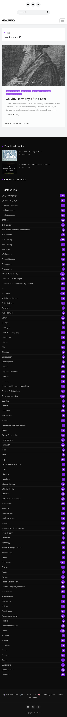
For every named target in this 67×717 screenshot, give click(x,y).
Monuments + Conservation (33, 528)
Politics (33, 577)
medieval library (33, 513)
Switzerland (33, 665)
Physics (33, 567)
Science (33, 640)
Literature (33, 493)
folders (60, 695)
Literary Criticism (33, 484)
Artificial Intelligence (33, 298)
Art (33, 288)
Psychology (33, 601)
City (33, 347)
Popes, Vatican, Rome (33, 581)
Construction (33, 357)
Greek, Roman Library (33, 435)
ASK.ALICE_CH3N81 (47, 695)
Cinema (33, 342)
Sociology (33, 645)
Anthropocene (33, 264)
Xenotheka (8, 123)
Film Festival (33, 415)
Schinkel (33, 635)
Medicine (33, 508)
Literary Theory (33, 489)
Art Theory (33, 293)
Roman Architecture (33, 625)
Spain (33, 660)
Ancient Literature (33, 259)
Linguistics (33, 479)
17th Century (33, 225)
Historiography (33, 440)
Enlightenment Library (33, 396)
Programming (33, 596)
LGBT (33, 469)
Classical (33, 352)
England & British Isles (33, 391)
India (33, 450)
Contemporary (33, 361)
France (33, 420)
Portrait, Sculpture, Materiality (33, 586)
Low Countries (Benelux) (33, 498)
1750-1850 (33, 220)
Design (33, 366)
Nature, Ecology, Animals (33, 547)
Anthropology (33, 269)
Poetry (33, 572)
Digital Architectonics (33, 371)
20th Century (33, 239)
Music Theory (33, 533)
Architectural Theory (33, 273)
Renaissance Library (14, 94)
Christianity (26, 91)
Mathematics (33, 503)
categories (33, 697)
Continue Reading (13, 114)
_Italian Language (33, 210)
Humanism (33, 445)
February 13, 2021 (22, 123)
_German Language (33, 205)
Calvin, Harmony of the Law (26, 98)
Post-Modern (33, 591)
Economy (33, 381)
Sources (33, 655)
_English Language (13, 91)
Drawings (33, 376)
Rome (33, 630)
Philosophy (33, 562)
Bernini (33, 318)
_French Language (33, 200)
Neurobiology (33, 552)
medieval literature (33, 518)
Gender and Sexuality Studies (33, 425)
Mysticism (33, 537)
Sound (33, 650)
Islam (33, 454)
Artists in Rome (33, 303)
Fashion (33, 405)
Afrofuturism (33, 254)
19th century (33, 234)
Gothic (33, 430)
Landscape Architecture (33, 464)
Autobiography (33, 313)
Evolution (33, 401)
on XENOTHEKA (10, 695)
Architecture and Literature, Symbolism (33, 283)
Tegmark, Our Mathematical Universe (34, 164)
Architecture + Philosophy (33, 278)
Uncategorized (33, 669)
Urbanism (33, 674)
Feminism (33, 410)
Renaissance (45, 91)
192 (40, 82)
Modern (33, 523)
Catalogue (33, 327)
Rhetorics (33, 621)
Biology (33, 322)
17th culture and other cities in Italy (33, 229)
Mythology (33, 542)
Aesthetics (33, 249)
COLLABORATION (28, 695)
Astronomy (33, 308)
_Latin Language (33, 215)
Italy (33, 459)
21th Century (33, 244)
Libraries (33, 474)
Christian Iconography (33, 332)
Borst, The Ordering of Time (30, 151)
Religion (36, 91)
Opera (33, 557)
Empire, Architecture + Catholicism (33, 386)
